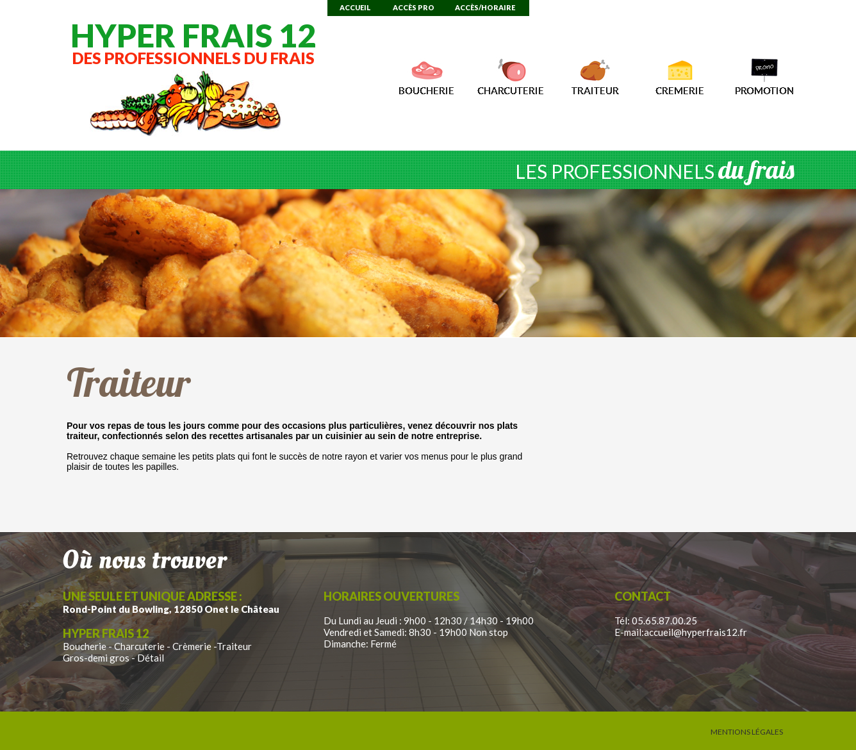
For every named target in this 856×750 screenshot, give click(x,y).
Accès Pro (413, 7)
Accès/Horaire (485, 7)
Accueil (355, 7)
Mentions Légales (747, 732)
